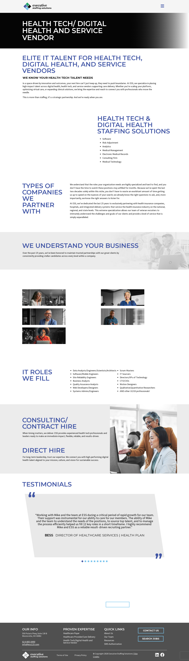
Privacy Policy (80, 655)
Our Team (109, 636)
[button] (82, 561)
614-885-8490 (28, 641)
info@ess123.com (30, 644)
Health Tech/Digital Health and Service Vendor (78, 641)
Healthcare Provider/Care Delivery (79, 636)
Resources (109, 640)
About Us (108, 633)
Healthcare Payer (71, 633)
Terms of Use (62, 655)
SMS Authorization (113, 643)
